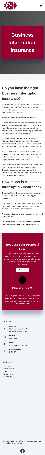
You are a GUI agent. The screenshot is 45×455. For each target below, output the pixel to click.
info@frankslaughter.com (18, 345)
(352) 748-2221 (14, 338)
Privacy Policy (8, 374)
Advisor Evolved (16, 443)
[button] (22, 270)
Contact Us (7, 371)
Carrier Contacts (8, 369)
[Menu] (41, 5)
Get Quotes (7, 366)
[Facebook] (22, 451)
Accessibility (7, 377)
